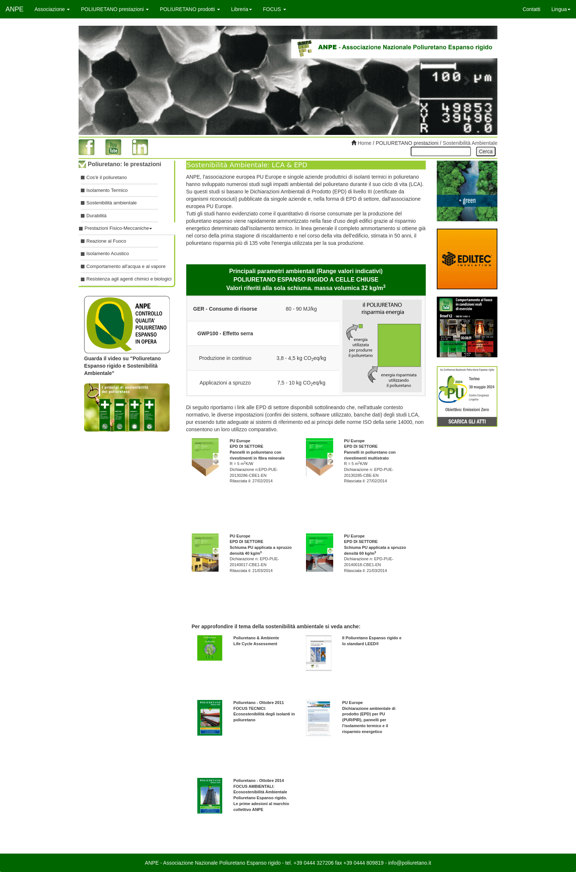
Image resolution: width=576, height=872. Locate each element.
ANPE (15, 9)
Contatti (531, 9)
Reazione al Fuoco (106, 241)
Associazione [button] (52, 9)
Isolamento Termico (106, 190)
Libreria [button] (241, 9)
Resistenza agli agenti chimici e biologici (122, 279)
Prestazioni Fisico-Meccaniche (118, 228)
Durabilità (96, 215)
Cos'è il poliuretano (106, 177)
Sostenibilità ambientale (111, 203)
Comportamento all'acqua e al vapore (122, 266)
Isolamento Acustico (107, 253)
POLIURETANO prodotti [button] (190, 9)
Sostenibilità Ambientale (470, 143)
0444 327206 (319, 863)
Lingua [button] (560, 9)
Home (363, 143)
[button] (110, 80)
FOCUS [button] (274, 9)
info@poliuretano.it (409, 863)
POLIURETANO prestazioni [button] (115, 9)
